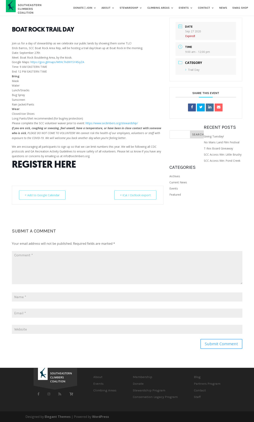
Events (184, 8)
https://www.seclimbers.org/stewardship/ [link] (112, 123)
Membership (142, 377)
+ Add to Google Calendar (42, 195)
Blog (197, 377)
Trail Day (192, 70)
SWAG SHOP (240, 8)
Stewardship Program (149, 390)
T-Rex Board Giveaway (218, 148)
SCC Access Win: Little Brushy (223, 154)
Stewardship (129, 8)
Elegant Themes (58, 417)
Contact (204, 8)
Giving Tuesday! (214, 136)
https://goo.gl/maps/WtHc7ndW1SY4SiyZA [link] (57, 62)
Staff (197, 397)
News (223, 8)
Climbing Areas (158, 8)
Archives (174, 176)
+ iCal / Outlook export (135, 195)
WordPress (100, 417)
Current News (178, 182)
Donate (138, 384)
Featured (175, 194)
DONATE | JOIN (82, 8)
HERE (65, 164)
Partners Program (207, 384)
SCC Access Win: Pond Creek (222, 160)
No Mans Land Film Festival (221, 142)
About (105, 8)
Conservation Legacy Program (155, 397)
